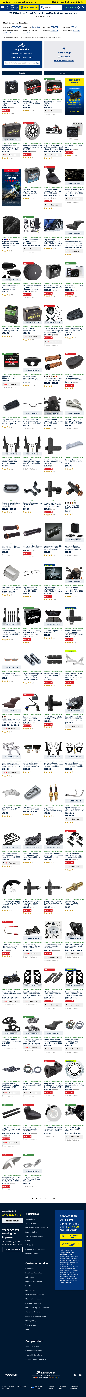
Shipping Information (33, 1299)
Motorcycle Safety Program (36, 1316)
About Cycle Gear (32, 1346)
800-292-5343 (11, 1215)
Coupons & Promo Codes (35, 1249)
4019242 (54, 30)
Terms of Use (30, 1325)
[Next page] (57, 1199)
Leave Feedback (12, 1249)
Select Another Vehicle (21, 57)
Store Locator (30, 1223)
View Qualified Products (67, 1253)
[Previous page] (29, 1199)
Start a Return (12, 1221)
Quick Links (32, 1214)
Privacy (68, 1283)
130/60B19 (16, 27)
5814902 (54, 27)
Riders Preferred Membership (36, 1228)
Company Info (34, 1341)
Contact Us (29, 1268)
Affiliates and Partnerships (35, 1359)
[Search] (51, 7)
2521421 (74, 27)
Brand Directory (31, 1254)
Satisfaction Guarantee (34, 1294)
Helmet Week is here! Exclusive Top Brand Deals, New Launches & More (43, 2)
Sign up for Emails (73, 1236)
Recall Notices (30, 1286)
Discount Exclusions (33, 1303)
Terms (62, 1283)
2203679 (26, 33)
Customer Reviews (32, 1312)
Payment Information (33, 1281)
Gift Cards (29, 1245)
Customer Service (36, 1263)
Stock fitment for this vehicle (15, 23)
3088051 (76, 30)
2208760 (7, 33)
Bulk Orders (29, 1277)
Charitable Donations (33, 1355)
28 (54, 1199)
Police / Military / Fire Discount (37, 1307)
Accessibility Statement (74, 1387)
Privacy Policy (30, 1320)
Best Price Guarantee (33, 1273)
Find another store (64, 61)
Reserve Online (31, 1232)
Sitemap (28, 1329)
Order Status (30, 1219)
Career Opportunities (33, 1351)
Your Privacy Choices (38, 1387)
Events (28, 1241)
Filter (21, 73)
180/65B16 (36, 27)
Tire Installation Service (34, 1236)
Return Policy (30, 1290)
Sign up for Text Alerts (72, 1244)
